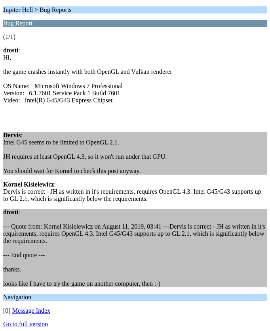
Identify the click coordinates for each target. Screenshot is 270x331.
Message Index (31, 310)
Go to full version (25, 324)
